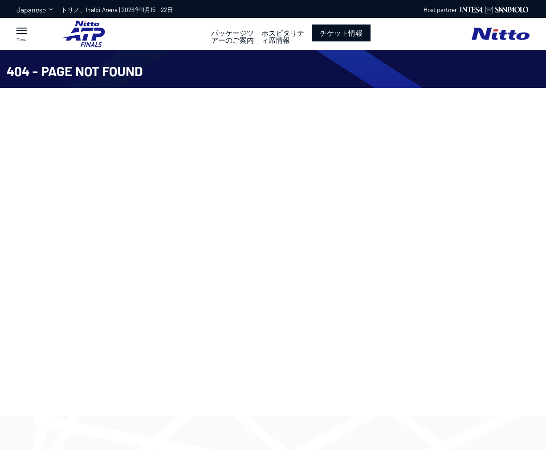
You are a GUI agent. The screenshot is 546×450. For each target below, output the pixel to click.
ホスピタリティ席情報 (282, 36)
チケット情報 (341, 33)
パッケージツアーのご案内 (232, 36)
